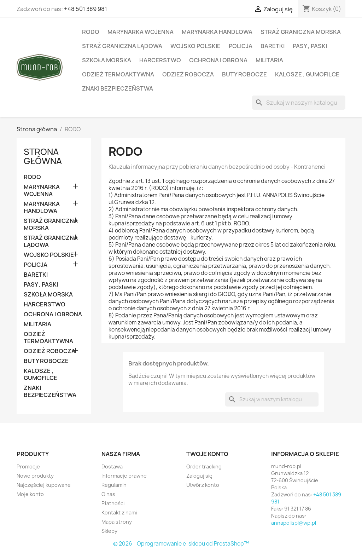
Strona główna (43, 156)
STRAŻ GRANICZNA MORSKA (301, 32)
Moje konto (30, 494)
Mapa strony (116, 521)
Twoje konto (207, 454)
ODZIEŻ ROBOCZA (188, 74)
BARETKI (273, 46)
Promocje (28, 466)
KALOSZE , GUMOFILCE (307, 74)
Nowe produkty (35, 475)
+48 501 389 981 (85, 9)
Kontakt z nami (119, 512)
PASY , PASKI (310, 46)
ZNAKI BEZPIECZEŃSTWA (117, 88)
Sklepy (109, 531)
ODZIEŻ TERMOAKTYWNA (118, 74)
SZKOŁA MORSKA (106, 60)
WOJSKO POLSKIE (195, 46)
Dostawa (112, 466)
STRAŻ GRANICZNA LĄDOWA (122, 46)
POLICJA (240, 46)
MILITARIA (269, 60)
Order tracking (204, 466)
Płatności (112, 503)
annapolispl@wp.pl (293, 522)
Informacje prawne (124, 475)
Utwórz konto (202, 485)
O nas (108, 494)
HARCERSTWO (160, 60)
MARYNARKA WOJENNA (140, 32)
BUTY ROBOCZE (244, 74)
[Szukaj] (298, 103)
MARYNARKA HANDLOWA (217, 32)
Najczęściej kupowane (44, 485)
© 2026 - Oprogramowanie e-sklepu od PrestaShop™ (181, 543)
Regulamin (114, 485)
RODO (90, 32)
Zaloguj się (199, 475)
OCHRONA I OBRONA (218, 60)
